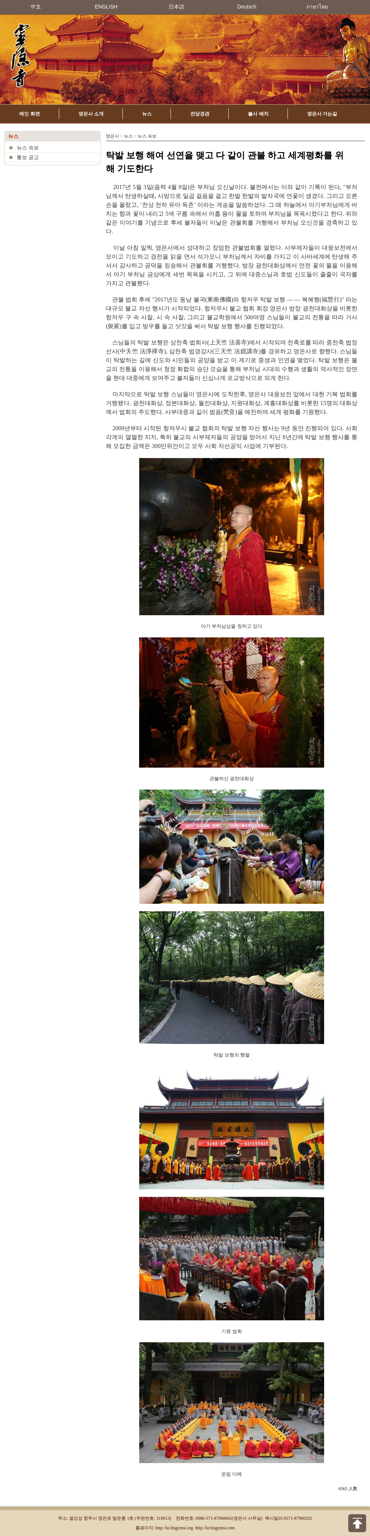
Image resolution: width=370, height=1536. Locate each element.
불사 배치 (258, 114)
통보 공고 (28, 157)
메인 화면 (29, 114)
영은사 (112, 136)
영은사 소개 (91, 114)
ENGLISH (106, 7)
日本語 (176, 7)
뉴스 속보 (28, 148)
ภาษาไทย (317, 7)
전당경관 (199, 114)
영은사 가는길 (322, 114)
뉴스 (147, 114)
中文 (36, 7)
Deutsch (246, 7)
